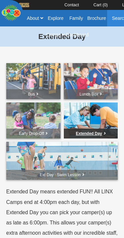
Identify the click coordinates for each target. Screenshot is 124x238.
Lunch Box (91, 94)
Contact (71, 4)
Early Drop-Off (33, 133)
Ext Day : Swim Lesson (62, 175)
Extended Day (90, 133)
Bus (33, 94)
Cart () (100, 4)
